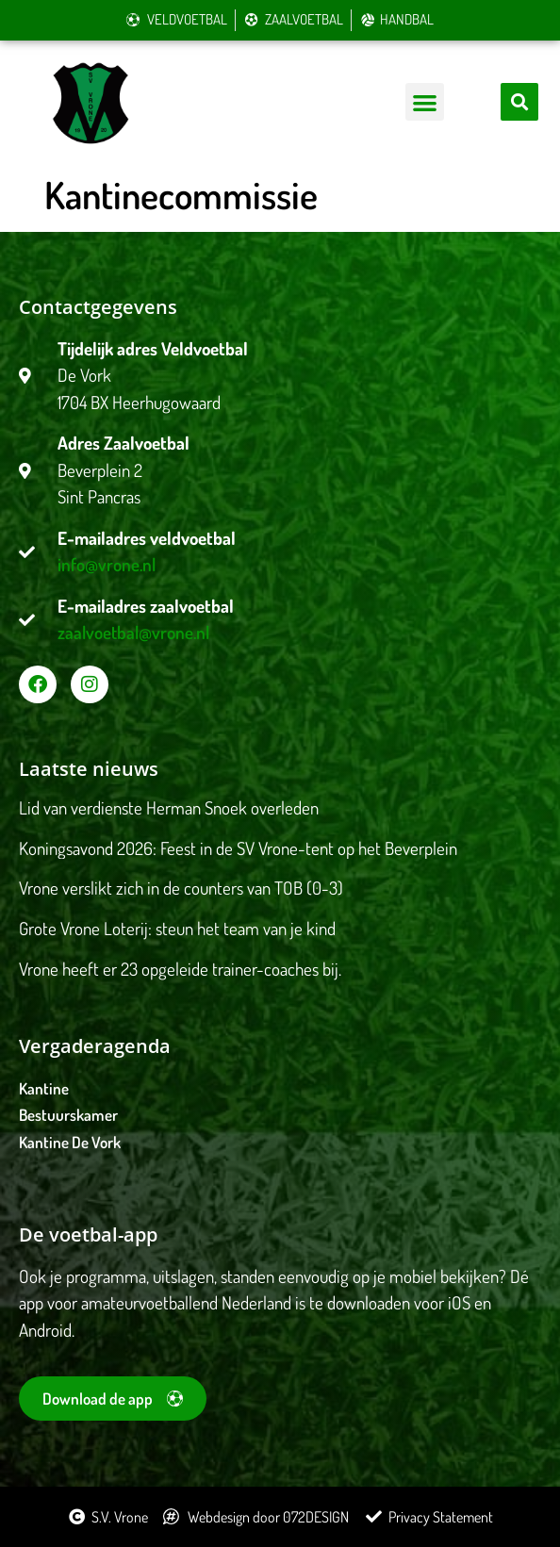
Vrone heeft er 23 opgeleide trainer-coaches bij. (180, 968)
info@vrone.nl (107, 564)
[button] (424, 102)
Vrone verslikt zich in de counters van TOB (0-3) (181, 887)
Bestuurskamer (68, 1115)
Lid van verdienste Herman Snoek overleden (169, 807)
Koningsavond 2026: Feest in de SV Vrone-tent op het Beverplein (238, 848)
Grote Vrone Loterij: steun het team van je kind (177, 928)
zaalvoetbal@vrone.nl (133, 632)
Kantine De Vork (70, 1142)
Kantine (44, 1088)
